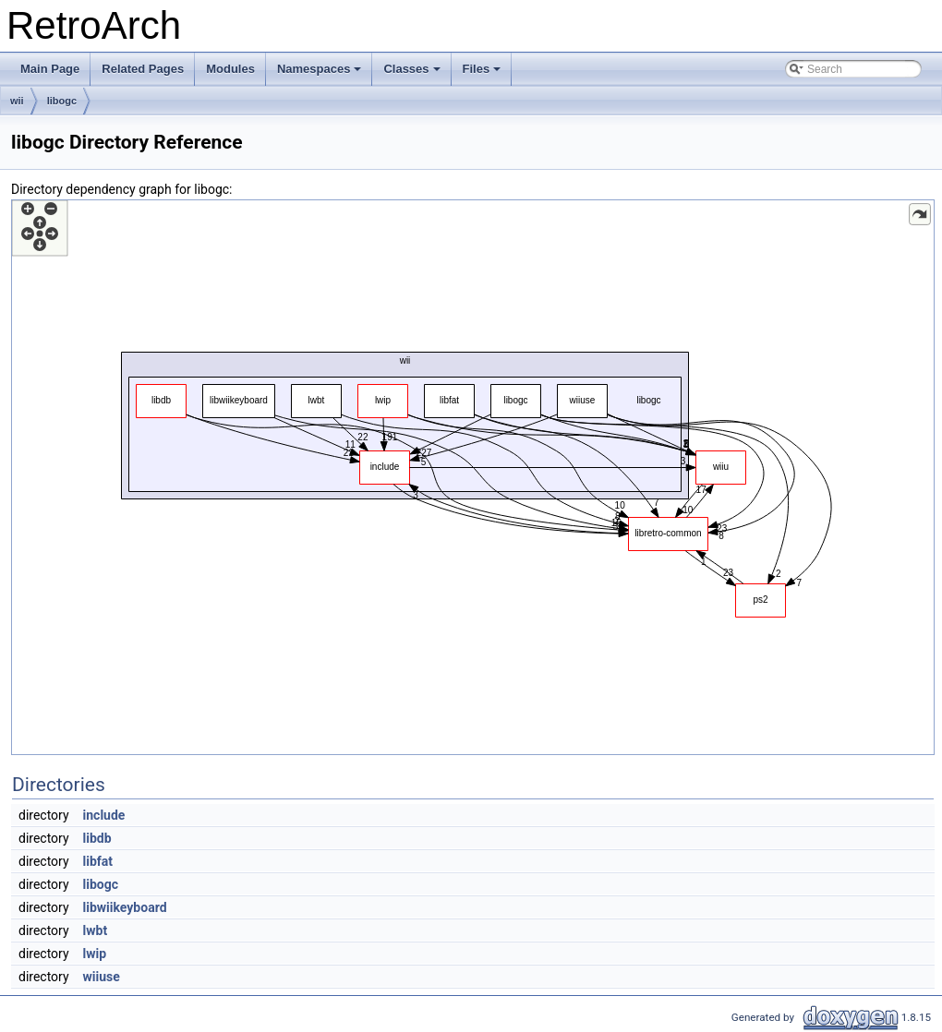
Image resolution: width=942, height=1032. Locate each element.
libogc (62, 100)
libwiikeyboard (125, 907)
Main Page (49, 69)
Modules (230, 69)
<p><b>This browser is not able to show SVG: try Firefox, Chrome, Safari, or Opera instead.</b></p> (473, 477)
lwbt (95, 930)
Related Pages (143, 69)
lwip (95, 953)
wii (17, 100)
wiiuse (101, 976)
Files (483, 74)
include (104, 815)
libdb (97, 838)
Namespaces (321, 74)
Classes (412, 74)
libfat (98, 861)
